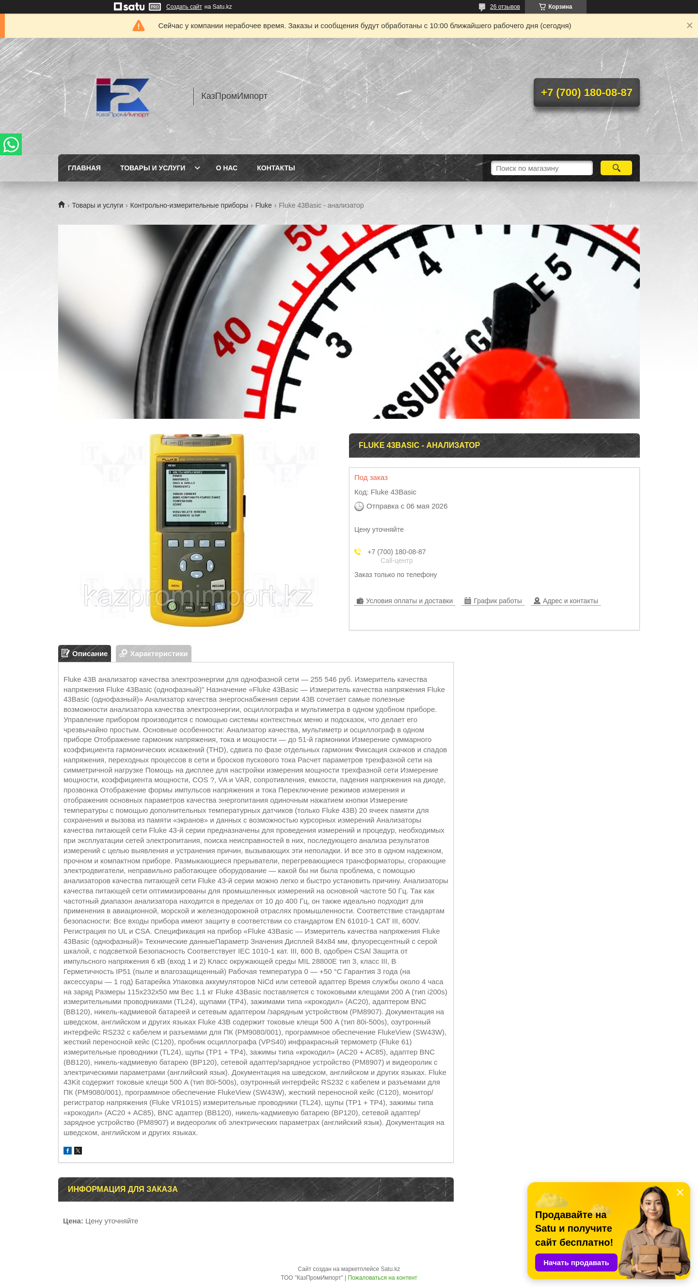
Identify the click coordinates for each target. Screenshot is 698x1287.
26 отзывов (505, 6)
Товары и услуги (153, 168)
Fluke (263, 205)
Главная (84, 168)
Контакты (276, 168)
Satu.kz (390, 1269)
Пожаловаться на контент (382, 1277)
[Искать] (616, 168)
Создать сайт (184, 6)
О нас (227, 168)
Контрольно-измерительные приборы (189, 205)
